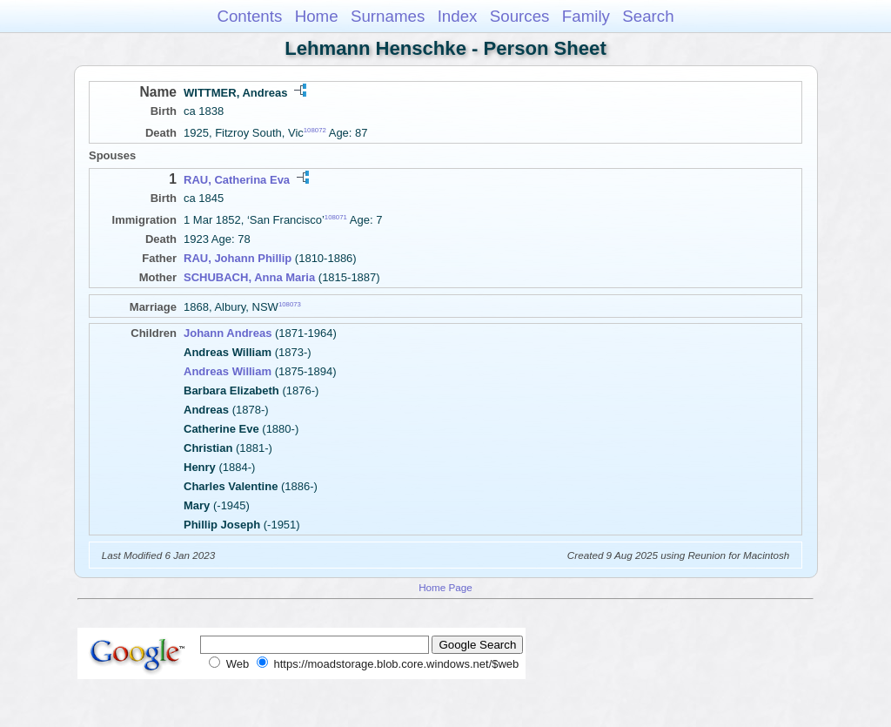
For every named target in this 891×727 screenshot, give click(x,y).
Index (458, 16)
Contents (249, 16)
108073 (289, 304)
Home (316, 16)
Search (647, 16)
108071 (336, 217)
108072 (315, 130)
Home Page (445, 587)
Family (586, 16)
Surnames (388, 16)
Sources (520, 16)
